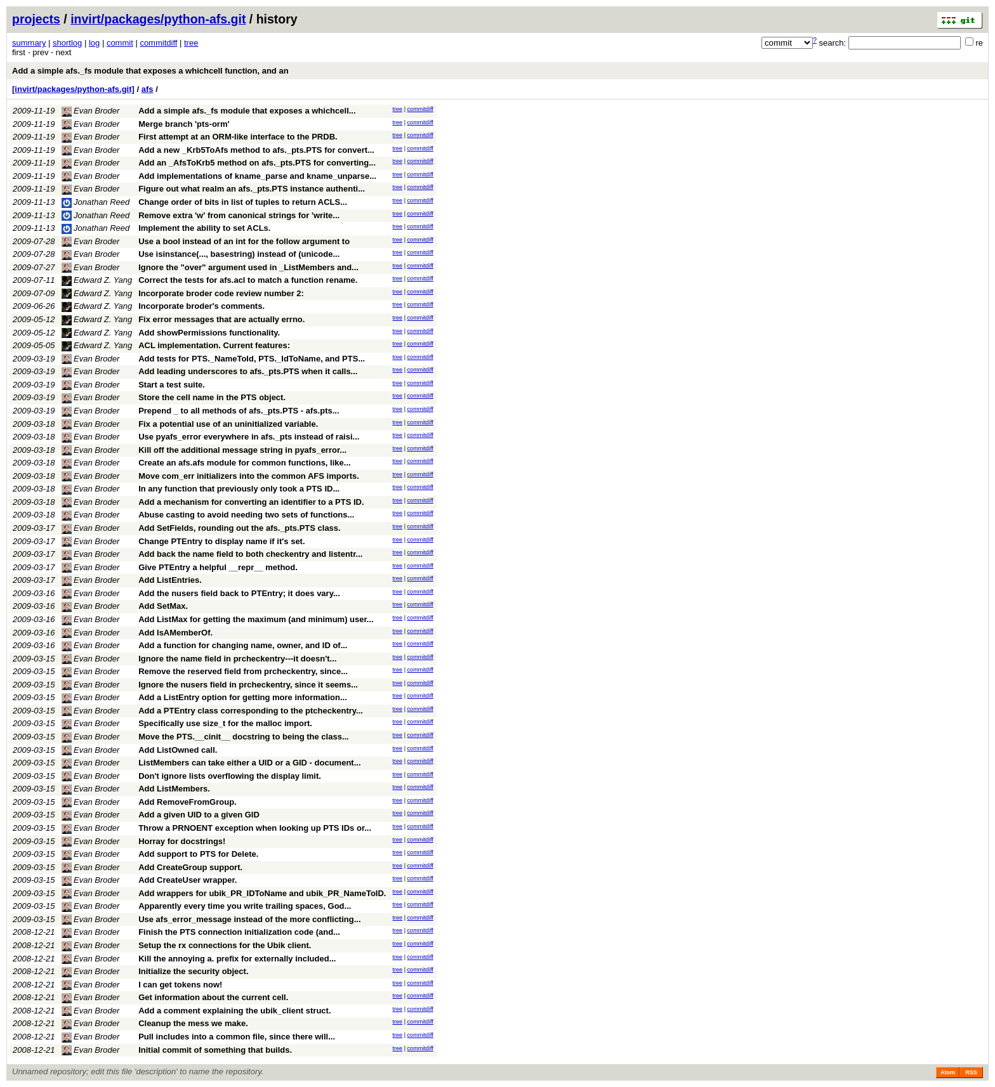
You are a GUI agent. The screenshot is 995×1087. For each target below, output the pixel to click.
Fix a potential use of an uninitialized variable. (228, 424)
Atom (947, 1072)
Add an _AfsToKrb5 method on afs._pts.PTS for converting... (257, 162)
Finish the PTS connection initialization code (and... (239, 932)
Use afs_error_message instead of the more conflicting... (249, 919)
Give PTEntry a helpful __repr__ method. (218, 567)
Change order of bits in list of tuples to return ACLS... (242, 202)
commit (120, 43)
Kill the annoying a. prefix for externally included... (237, 958)
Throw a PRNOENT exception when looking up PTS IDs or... (254, 828)
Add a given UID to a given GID (199, 814)
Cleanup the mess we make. (193, 1023)
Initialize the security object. (193, 971)
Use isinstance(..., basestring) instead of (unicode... (238, 254)
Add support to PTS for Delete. (198, 854)
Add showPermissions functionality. (209, 332)
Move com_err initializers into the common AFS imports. (248, 476)
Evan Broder (91, 110)
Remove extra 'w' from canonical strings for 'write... (238, 215)
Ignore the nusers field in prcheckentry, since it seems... (248, 684)
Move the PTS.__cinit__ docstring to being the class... (243, 736)
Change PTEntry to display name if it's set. (221, 541)
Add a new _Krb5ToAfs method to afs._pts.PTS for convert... (256, 150)
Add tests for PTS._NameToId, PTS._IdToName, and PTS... (251, 358)
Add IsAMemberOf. (175, 632)
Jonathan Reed (96, 202)
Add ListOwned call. (177, 750)
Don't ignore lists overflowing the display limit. (229, 776)
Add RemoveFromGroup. (187, 802)
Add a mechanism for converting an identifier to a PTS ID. (251, 502)
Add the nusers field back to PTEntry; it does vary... (239, 593)
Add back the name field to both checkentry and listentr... (250, 554)
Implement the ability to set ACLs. (204, 228)
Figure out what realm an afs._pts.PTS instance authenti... (251, 188)
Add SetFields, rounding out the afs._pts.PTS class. (239, 528)
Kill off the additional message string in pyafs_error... (242, 450)
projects (36, 19)
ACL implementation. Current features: (214, 345)
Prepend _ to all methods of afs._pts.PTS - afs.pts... (238, 410)
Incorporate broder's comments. (201, 306)
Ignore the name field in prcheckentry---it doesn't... (237, 658)
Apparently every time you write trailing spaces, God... (244, 906)
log (94, 43)
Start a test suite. (171, 384)
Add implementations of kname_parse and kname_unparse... (257, 176)
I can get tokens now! (180, 984)
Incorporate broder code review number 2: (221, 293)
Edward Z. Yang (97, 280)
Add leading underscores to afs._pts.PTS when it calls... (247, 371)
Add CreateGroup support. (190, 867)
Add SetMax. (163, 606)
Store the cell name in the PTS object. (212, 397)
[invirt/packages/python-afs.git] (73, 89)
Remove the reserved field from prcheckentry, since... (243, 671)
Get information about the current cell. (213, 997)
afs (148, 89)
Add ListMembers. (174, 788)
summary (29, 43)
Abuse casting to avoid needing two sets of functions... (246, 514)
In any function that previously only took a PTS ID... (238, 488)
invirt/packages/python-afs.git (158, 19)
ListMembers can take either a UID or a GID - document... (249, 762)
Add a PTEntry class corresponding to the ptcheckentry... (250, 710)
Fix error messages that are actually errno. (221, 319)
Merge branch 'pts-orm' (183, 124)
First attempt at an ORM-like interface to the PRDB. (238, 136)
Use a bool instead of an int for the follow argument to (244, 241)
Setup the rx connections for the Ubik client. (224, 945)
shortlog (67, 43)
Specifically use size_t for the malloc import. (225, 723)
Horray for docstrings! (181, 841)
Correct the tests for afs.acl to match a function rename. (247, 280)
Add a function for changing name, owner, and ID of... (242, 645)
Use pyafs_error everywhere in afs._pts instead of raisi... (248, 436)
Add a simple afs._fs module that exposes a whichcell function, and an (150, 70)
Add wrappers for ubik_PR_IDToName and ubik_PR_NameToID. (262, 893)
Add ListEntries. (170, 580)
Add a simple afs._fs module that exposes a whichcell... (246, 110)
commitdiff (158, 43)
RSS (971, 1072)
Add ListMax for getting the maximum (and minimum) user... (256, 619)
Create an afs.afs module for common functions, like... (244, 462)
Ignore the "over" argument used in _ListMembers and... (248, 267)
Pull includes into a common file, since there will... (236, 1036)
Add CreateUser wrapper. (187, 880)
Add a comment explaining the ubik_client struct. (234, 1010)
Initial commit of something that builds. (215, 1050)
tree (191, 43)
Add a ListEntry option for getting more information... (242, 697)
